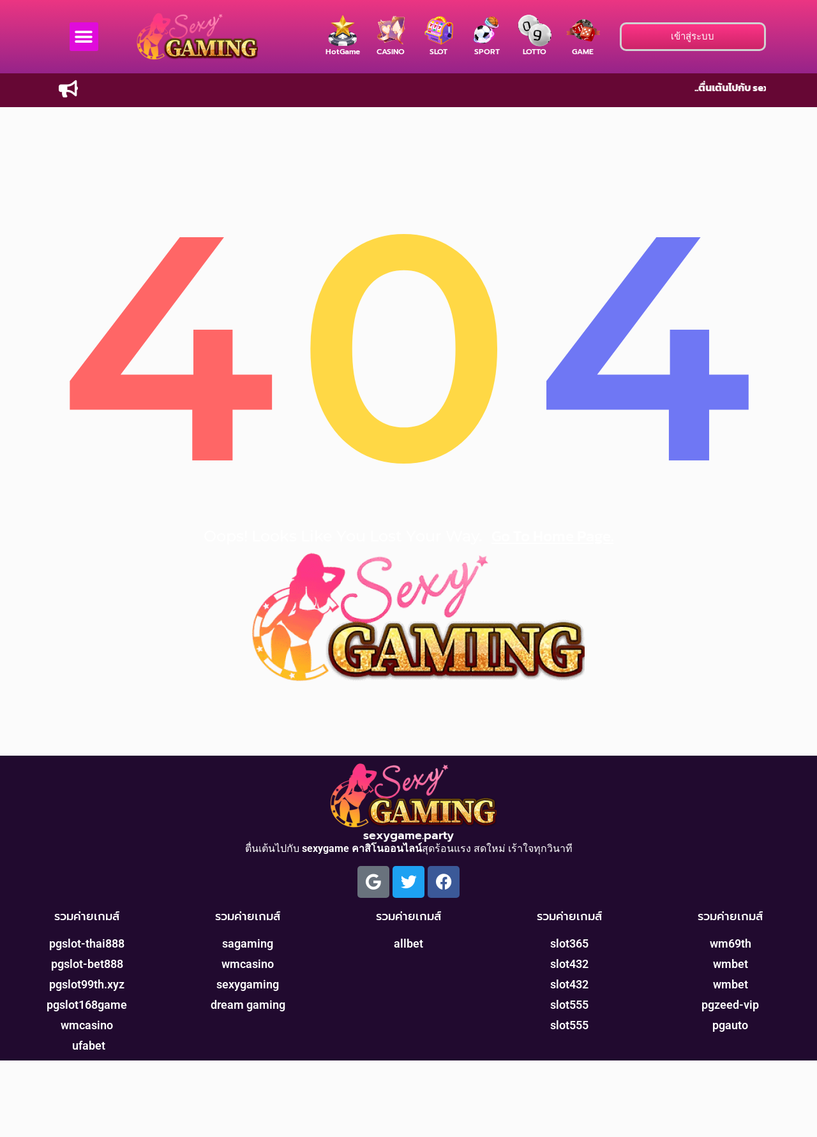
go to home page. (552, 536)
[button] (84, 36)
